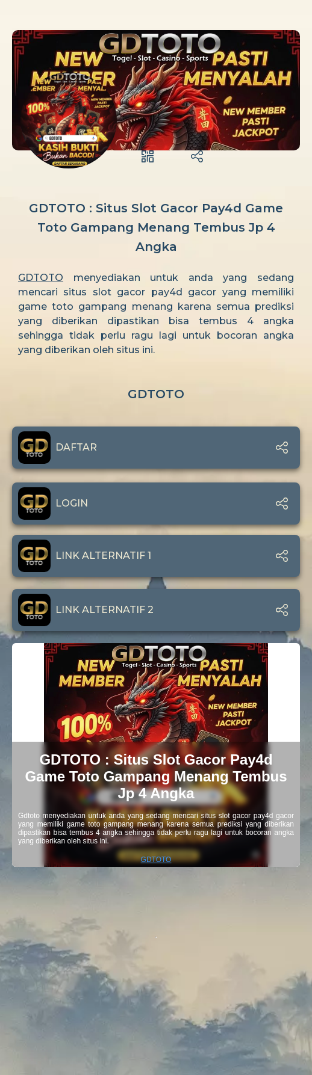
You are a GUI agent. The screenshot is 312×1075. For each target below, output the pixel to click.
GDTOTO (40, 277)
